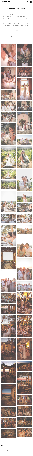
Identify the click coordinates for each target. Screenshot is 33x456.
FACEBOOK (14, 454)
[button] (26, 2)
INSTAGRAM (9, 454)
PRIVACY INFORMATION (27, 451)
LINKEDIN (19, 454)
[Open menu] (30, 2)
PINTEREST (24, 454)
